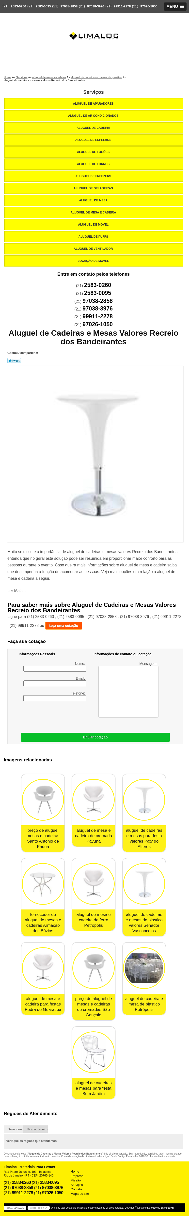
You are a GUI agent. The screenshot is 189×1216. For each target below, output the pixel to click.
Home (75, 1171)
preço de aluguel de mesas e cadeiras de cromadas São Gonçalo (93, 1006)
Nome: (54, 667)
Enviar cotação (95, 737)
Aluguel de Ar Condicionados (93, 115)
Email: (54, 681)
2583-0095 (43, 6)
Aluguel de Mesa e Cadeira (94, 212)
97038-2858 (69, 6)
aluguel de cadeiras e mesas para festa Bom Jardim (93, 1088)
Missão (76, 1180)
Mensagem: (128, 690)
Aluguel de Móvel (93, 224)
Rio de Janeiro (37, 1129)
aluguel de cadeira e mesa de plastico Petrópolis (144, 1004)
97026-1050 (148, 6)
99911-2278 (122, 6)
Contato (76, 1189)
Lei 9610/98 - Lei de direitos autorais (155, 1156)
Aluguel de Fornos (93, 164)
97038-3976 (95, 6)
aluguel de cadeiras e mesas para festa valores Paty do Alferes (144, 838)
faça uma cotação (63, 626)
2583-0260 (18, 6)
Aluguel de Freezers (93, 176)
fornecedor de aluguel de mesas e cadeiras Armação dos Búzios (43, 922)
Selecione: (15, 1129)
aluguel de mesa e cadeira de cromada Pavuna (93, 836)
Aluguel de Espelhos (93, 140)
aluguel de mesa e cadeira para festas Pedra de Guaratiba (43, 1004)
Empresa (77, 1176)
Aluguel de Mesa (93, 200)
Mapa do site (80, 1194)
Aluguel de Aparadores (93, 103)
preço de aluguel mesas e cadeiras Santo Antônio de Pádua (43, 838)
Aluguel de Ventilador (93, 249)
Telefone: (54, 696)
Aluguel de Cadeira (94, 128)
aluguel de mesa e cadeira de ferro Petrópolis (94, 920)
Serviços (93, 92)
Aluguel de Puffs (94, 236)
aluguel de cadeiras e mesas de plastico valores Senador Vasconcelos (144, 922)
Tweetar (14, 360)
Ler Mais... (16, 591)
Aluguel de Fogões (93, 152)
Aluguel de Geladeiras (94, 188)
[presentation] (50, 715)
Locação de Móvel (94, 261)
